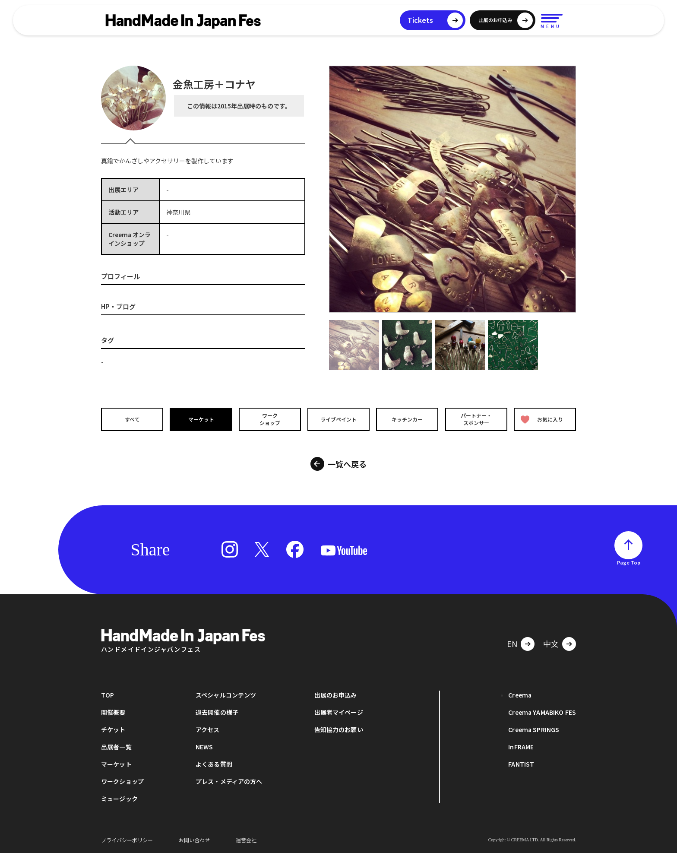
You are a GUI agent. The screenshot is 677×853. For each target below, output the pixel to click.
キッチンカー (407, 418)
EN (512, 643)
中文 (551, 643)
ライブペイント (338, 418)
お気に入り (543, 419)
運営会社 (246, 839)
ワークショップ (269, 419)
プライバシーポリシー (127, 839)
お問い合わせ (194, 839)
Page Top (628, 562)
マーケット (201, 418)
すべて (131, 418)
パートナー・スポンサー (476, 419)
